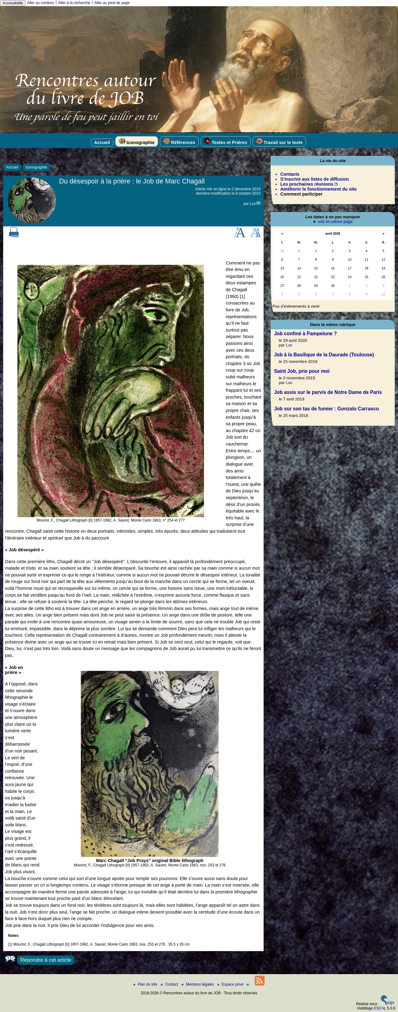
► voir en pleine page (333, 221)
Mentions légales (198, 984)
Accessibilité (12, 3)
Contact (170, 984)
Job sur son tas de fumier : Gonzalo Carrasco (326, 408)
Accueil (102, 142)
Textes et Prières (225, 141)
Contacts (289, 174)
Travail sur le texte (279, 141)
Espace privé (230, 984)
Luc (253, 203)
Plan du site (145, 984)
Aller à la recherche (74, 3)
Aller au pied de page (111, 3)
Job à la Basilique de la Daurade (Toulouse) (324, 354)
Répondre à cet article (45, 960)
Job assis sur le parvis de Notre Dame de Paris (328, 392)
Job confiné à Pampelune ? (305, 333)
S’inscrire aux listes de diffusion (314, 179)
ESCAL (380, 1008)
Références (179, 141)
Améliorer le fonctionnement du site (318, 189)
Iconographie (137, 141)
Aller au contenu (40, 3)
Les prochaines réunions (306, 184)
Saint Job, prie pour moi (301, 371)
